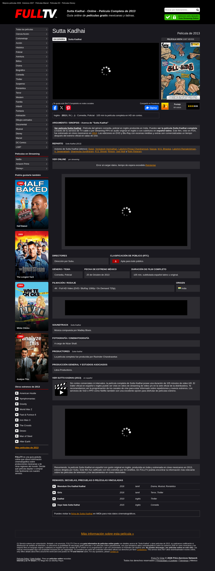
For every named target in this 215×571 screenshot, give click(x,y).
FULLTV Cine (157, 558)
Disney (19, 133)
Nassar (152, 149)
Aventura (20, 56)
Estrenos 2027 (28, 3)
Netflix (19, 159)
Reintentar (150, 165)
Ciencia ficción (22, 34)
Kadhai (60, 499)
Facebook (152, 107)
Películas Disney (68, 3)
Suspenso (20, 84)
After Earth (25, 441)
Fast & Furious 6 (28, 414)
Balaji (91, 149)
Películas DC (55, 3)
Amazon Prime (22, 164)
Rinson (111, 151)
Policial (19, 52)
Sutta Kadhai (74, 39)
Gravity (23, 404)
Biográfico (20, 70)
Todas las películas (24, 29)
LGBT (18, 147)
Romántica (21, 88)
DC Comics (21, 142)
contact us (114, 552)
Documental (21, 124)
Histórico (20, 47)
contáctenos (142, 550)
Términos (183, 560)
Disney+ (19, 168)
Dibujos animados (24, 120)
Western (19, 97)
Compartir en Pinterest (68, 107)
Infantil (19, 106)
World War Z (26, 409)
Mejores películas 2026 (12, 3)
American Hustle (28, 393)
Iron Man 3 (25, 420)
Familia (19, 102)
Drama (19, 66)
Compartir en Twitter (61, 107)
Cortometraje (22, 38)
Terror (18, 93)
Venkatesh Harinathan (106, 149)
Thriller (19, 79)
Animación (20, 115)
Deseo (23, 431)
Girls (59, 492)
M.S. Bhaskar (164, 149)
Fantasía (20, 111)
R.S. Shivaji (101, 151)
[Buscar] (182, 10)
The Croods (25, 425)
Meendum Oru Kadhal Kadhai (71, 486)
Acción (19, 43)
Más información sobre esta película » (107, 533)
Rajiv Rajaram (134, 151)
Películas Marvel (42, 3)
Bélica (19, 61)
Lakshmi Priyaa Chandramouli (133, 149)
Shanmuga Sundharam (82, 151)
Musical (19, 129)
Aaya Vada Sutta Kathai (68, 505)
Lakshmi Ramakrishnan (184, 149)
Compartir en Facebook (54, 107)
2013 (94, 133)
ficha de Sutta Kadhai (82, 513)
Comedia (20, 75)
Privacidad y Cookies (166, 560)
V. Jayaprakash (62, 151)
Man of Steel (26, 436)
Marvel (19, 138)
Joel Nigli (120, 151)
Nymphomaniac (27, 398)
